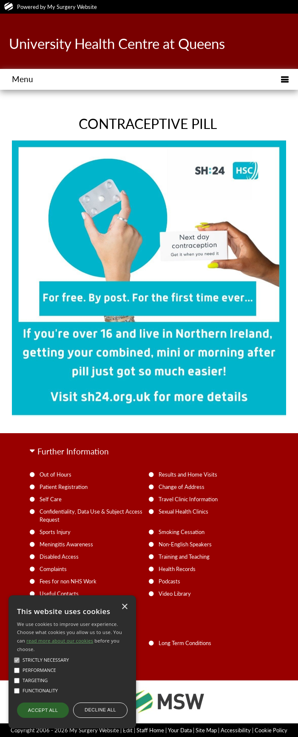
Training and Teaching (184, 556)
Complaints (53, 569)
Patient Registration (64, 486)
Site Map (206, 730)
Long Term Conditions (185, 643)
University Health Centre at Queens (117, 43)
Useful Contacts (59, 593)
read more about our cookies (59, 640)
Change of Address (181, 486)
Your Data (180, 730)
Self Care (51, 499)
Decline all (100, 709)
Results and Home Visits (188, 474)
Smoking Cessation (181, 531)
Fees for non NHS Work (68, 581)
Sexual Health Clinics (183, 511)
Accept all (43, 710)
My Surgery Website (72, 6)
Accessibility (236, 730)
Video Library (175, 593)
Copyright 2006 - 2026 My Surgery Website (65, 730)
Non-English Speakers (185, 544)
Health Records (177, 569)
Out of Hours (55, 474)
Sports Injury (55, 531)
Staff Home (150, 730)
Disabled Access (59, 556)
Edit (128, 730)
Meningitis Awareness (66, 544)
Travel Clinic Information (188, 499)
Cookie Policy (271, 730)
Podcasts (169, 581)
